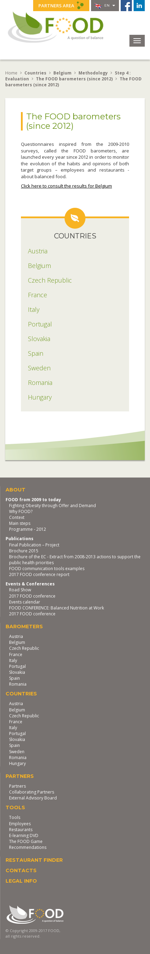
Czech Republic (24, 648)
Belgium (17, 642)
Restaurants (20, 830)
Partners (20, 776)
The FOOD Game (26, 841)
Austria (16, 636)
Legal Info (21, 881)
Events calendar (24, 602)
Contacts (21, 870)
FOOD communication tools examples (46, 568)
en (105, 5)
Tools (15, 807)
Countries (21, 694)
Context (16, 517)
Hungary (17, 763)
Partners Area (61, 5)
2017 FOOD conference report (39, 574)
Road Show (20, 590)
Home (11, 73)
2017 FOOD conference (32, 596)
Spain (14, 678)
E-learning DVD (23, 835)
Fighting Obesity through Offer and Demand (52, 505)
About (15, 490)
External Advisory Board (33, 798)
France (15, 654)
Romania (18, 684)
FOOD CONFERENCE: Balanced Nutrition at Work (56, 608)
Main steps (19, 523)
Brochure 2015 (23, 551)
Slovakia (17, 672)
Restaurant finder (34, 860)
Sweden (16, 752)
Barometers (24, 626)
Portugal (17, 666)
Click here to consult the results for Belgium (66, 186)
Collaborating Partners (31, 792)
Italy (13, 660)
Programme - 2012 (27, 529)
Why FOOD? (20, 511)
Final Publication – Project (34, 545)
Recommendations (27, 847)
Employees (20, 824)
